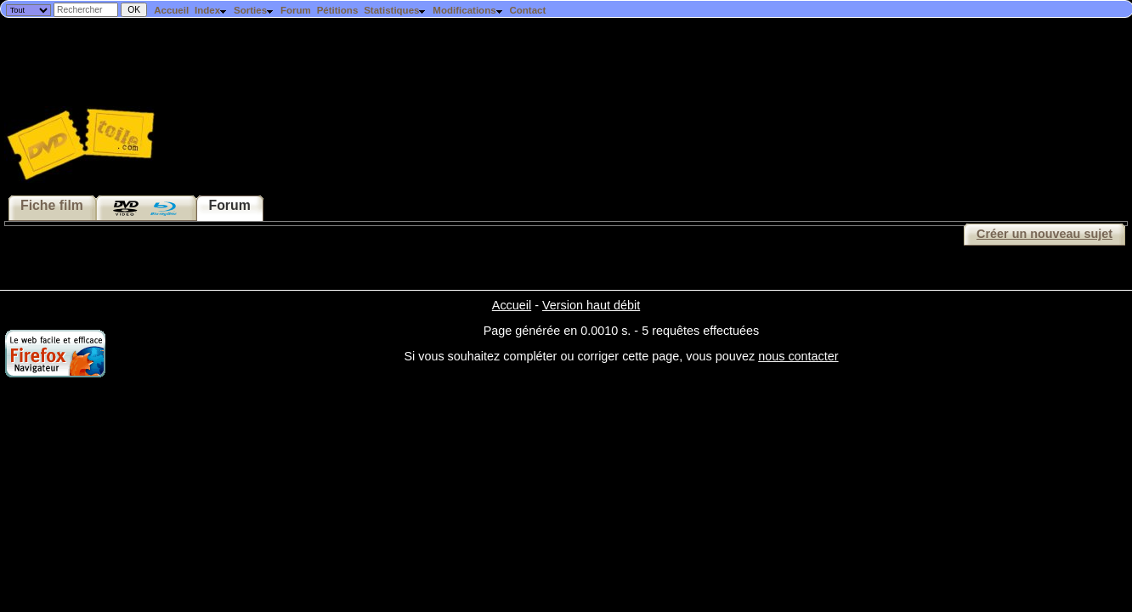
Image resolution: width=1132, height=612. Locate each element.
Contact (527, 10)
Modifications (468, 10)
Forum (295, 10)
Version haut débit (591, 305)
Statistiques (395, 10)
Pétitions (338, 10)
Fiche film (51, 205)
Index (211, 10)
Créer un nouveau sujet (1044, 234)
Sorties (254, 10)
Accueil (171, 10)
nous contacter (798, 356)
